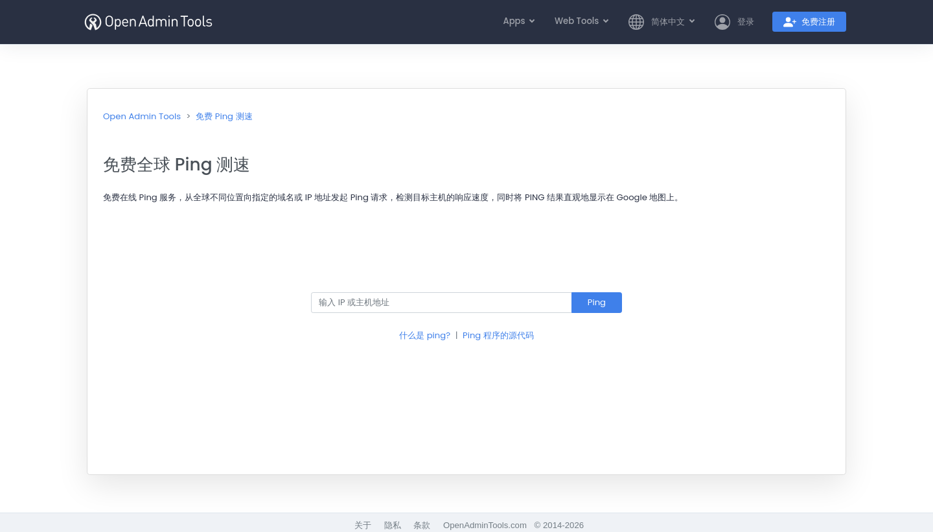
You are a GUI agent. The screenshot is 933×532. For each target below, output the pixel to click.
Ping (597, 302)
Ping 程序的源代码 (498, 335)
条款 (421, 525)
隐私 (392, 525)
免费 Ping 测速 (224, 116)
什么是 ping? (424, 335)
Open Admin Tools (142, 116)
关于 (362, 525)
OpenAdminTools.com (485, 525)
